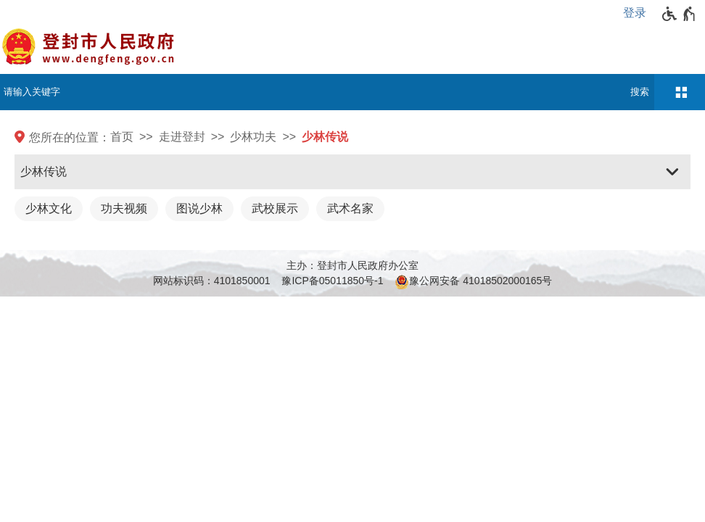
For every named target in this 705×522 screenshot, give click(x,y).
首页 (121, 136)
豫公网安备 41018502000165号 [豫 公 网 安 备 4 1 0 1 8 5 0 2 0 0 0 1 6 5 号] (473, 282)
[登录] (638, 13)
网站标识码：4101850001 (212, 280)
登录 (634, 13)
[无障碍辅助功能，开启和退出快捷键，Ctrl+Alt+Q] (679, 13)
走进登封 (182, 136)
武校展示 (275, 208)
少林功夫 (253, 136)
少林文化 (48, 208)
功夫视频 (124, 208)
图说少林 (199, 208)
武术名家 (350, 208)
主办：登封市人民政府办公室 (352, 265)
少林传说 (325, 136)
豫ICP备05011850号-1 (332, 280)
